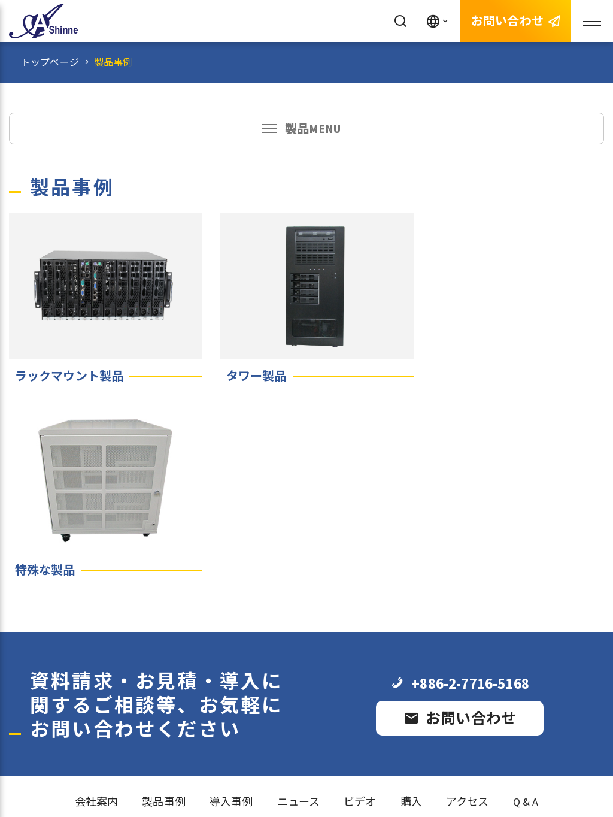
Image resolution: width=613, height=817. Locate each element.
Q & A (526, 602)
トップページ (50, 62)
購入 (411, 602)
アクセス (467, 602)
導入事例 (231, 602)
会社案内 (97, 602)
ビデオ (360, 602)
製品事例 (113, 62)
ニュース (298, 602)
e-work (332, 780)
